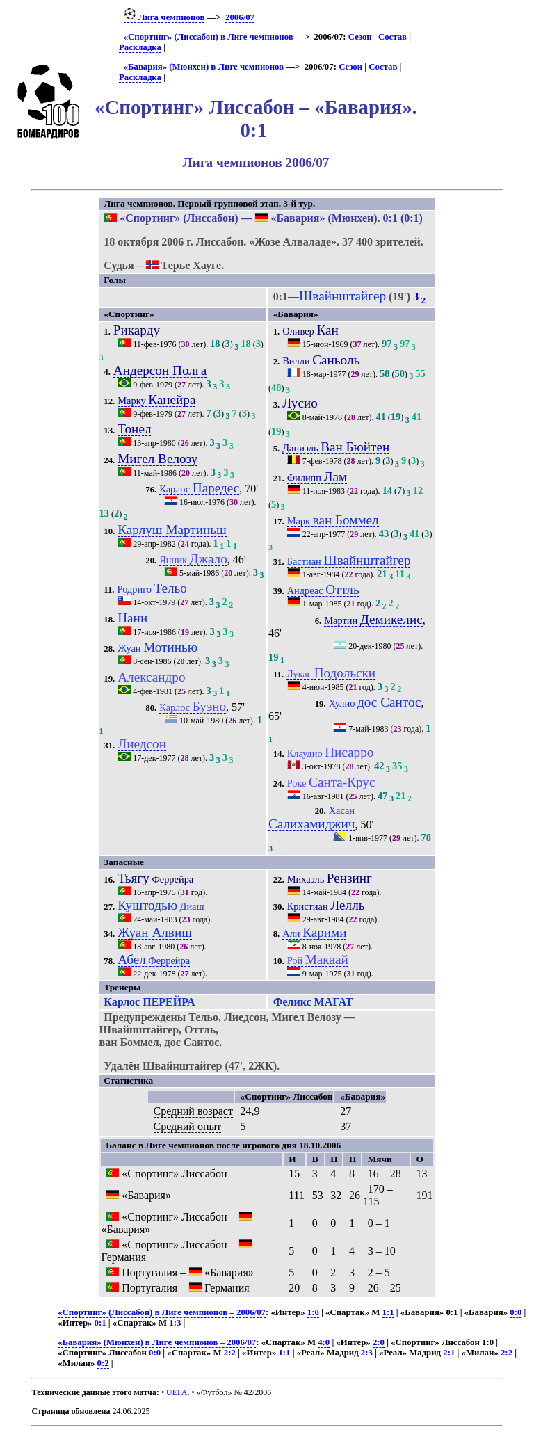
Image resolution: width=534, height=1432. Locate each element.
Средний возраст (193, 1111)
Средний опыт (188, 1126)
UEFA (176, 1392)
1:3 (175, 1323)
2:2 (230, 1353)
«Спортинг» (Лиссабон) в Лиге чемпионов (208, 37)
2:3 (367, 1353)
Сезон (360, 37)
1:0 (313, 1312)
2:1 (449, 1353)
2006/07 (239, 17)
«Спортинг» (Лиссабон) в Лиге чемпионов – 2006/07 (162, 1312)
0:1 (100, 1323)
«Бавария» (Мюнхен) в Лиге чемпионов (204, 67)
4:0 (324, 1342)
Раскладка (140, 47)
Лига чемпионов (164, 17)
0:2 (103, 1363)
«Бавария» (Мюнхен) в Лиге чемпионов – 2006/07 (157, 1342)
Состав (392, 37)
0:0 (515, 1312)
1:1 (388, 1312)
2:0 (379, 1342)
